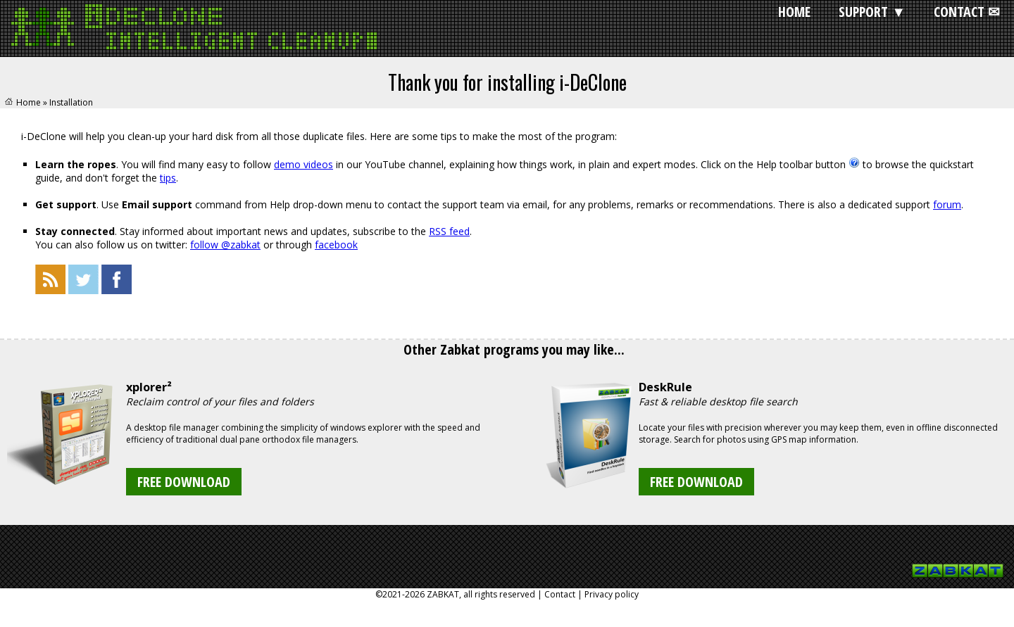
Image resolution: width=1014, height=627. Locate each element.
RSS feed (449, 231)
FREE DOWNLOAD (183, 481)
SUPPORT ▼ (872, 11)
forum (947, 204)
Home (28, 102)
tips (168, 177)
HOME (794, 11)
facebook (336, 244)
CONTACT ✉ (967, 11)
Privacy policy (611, 594)
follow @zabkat (225, 244)
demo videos (303, 164)
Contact (559, 594)
